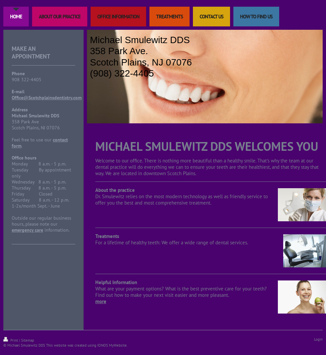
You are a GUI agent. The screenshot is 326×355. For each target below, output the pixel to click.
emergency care (27, 230)
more (100, 301)
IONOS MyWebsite (112, 345)
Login (318, 339)
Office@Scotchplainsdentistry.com (47, 98)
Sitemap (27, 340)
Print (11, 340)
